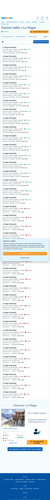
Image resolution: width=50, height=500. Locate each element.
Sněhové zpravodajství (21, 482)
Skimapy (21, 488)
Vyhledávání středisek (12, 22)
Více (45, 37)
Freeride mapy (28, 488)
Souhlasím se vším (25, 253)
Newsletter (36, 488)
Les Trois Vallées (11, 431)
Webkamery (31, 482)
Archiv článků (14, 488)
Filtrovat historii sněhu (41, 41)
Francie (22, 22)
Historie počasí (32, 36)
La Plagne (34, 22)
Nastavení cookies (25, 257)
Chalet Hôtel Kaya (10, 428)
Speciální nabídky (8, 479)
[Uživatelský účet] (37, 18)
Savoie (27, 22)
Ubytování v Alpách (30, 479)
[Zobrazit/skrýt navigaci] (47, 18)
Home (2, 22)
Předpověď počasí (20, 36)
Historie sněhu (5, 24)
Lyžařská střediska (19, 479)
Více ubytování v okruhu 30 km (25, 449)
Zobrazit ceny (13, 443)
